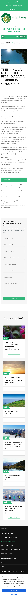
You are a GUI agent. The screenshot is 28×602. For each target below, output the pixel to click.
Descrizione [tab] (6, 180)
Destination (9, 42)
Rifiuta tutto (14, 599)
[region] (14, 588)
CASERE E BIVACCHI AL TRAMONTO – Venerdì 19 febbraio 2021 (13, 380)
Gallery (3, 563)
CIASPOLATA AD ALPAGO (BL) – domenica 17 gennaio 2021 (13, 508)
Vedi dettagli (14, 355)
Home (2, 42)
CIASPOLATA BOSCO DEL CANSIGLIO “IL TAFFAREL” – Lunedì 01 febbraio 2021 (14, 444)
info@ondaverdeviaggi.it (8, 541)
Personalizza (14, 594)
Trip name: (7, 228)
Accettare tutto (14, 590)
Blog (2, 567)
